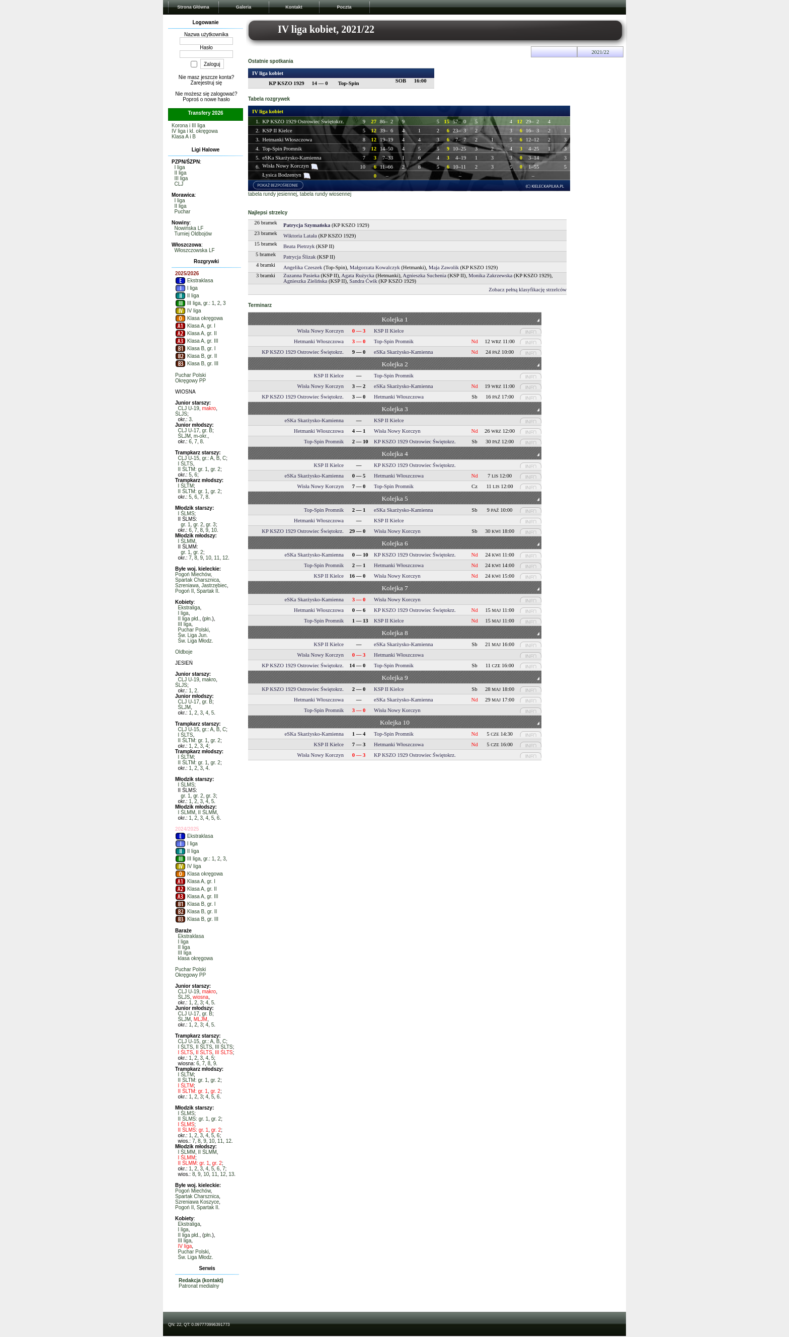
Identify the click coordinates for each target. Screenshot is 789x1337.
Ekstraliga (189, 607)
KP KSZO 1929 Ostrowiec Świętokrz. (303, 121)
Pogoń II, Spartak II (196, 591)
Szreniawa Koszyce (197, 1202)
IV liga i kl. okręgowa (195, 131)
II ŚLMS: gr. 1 (193, 1119)
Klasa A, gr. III (196, 341)
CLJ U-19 (188, 408)
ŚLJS (181, 414)
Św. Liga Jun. (193, 635)
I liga (180, 167)
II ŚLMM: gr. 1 (193, 1163)
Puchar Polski (190, 375)
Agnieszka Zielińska (305, 281)
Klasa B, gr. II (196, 356)
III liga (181, 178)
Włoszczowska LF (195, 250)
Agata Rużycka (357, 275)
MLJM (200, 1019)
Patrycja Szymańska (306, 225)
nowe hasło (217, 99)
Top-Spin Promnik (282, 148)
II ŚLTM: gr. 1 (193, 469)
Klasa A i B (184, 136)
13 (231, 1174)
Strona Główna (193, 7)
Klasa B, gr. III (196, 363)
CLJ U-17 (188, 430)
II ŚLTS (204, 1047)
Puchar (183, 211)
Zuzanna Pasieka (301, 275)
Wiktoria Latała (300, 236)
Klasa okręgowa (199, 318)
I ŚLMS (186, 513)
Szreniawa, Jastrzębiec (201, 585)
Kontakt (293, 7)
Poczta (344, 7)
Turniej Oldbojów (193, 234)
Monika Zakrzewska (490, 275)
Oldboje (183, 652)
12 (225, 558)
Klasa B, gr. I (195, 348)
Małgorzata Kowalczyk (375, 267)
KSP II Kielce (277, 130)
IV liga (188, 310)
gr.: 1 (208, 303)
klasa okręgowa (195, 958)
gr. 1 (185, 524)
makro (209, 408)
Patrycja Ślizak (299, 257)
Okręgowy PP (190, 380)
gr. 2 (215, 469)
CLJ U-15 (188, 458)
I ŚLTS (185, 463)
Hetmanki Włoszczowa (287, 139)
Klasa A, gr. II (196, 333)
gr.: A (207, 458)
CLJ (179, 184)
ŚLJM (184, 436)
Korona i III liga (188, 125)
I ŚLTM (186, 486)
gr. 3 (210, 524)
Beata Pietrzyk (298, 246)
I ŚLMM (186, 541)
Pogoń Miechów (193, 574)
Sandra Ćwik (363, 281)
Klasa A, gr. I (195, 326)
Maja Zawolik (444, 267)
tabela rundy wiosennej (325, 194)
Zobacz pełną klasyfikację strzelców (528, 289)
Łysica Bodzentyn (281, 175)
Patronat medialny (199, 1286)
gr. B (207, 430)
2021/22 (600, 52)
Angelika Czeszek (302, 267)
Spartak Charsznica (197, 580)
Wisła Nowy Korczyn (285, 166)
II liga (181, 173)
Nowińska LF (189, 228)
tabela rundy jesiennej (272, 194)
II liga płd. (189, 618)
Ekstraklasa (194, 280)
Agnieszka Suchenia (424, 275)
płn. (208, 618)
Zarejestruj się (206, 83)
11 (216, 558)
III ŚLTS (223, 1047)
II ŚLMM (207, 812)
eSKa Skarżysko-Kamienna (291, 158)
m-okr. (201, 436)
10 (214, 530)
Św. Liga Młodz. (195, 641)
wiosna (200, 997)
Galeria (244, 7)
